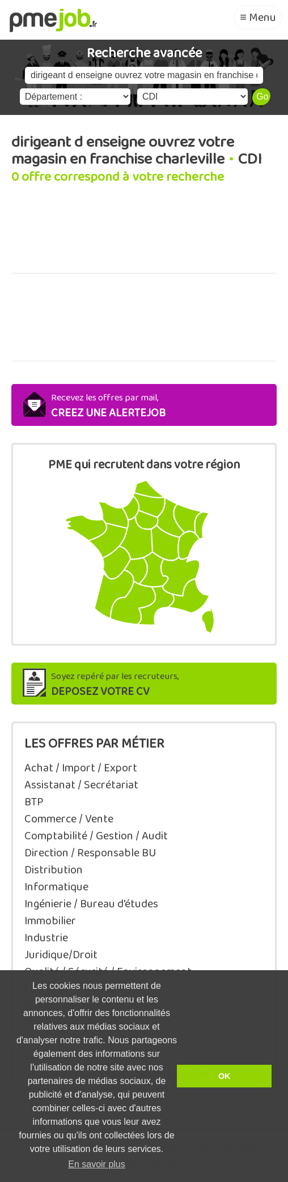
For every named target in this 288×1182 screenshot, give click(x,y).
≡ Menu (258, 17)
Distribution (53, 870)
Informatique (56, 887)
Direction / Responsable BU (90, 853)
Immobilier (50, 921)
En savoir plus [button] (96, 1164)
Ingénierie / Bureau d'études (91, 904)
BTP (34, 802)
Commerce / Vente (68, 819)
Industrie (46, 938)
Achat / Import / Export (80, 768)
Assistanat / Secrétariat (81, 785)
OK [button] (224, 1076)
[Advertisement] (144, 235)
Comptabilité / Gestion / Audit (96, 836)
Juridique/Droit (61, 955)
